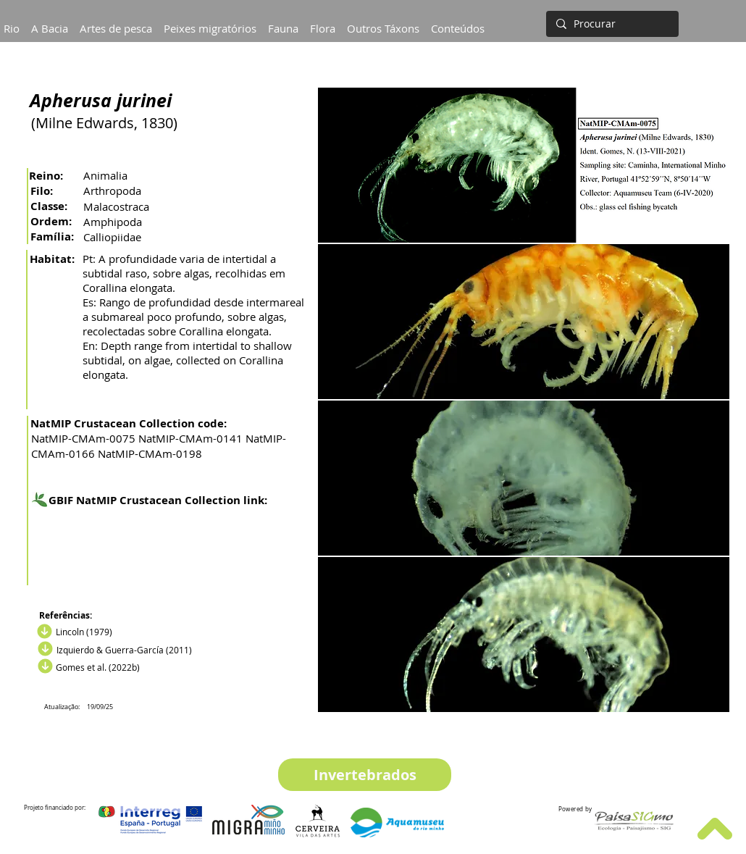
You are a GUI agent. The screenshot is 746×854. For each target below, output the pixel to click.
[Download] (43, 631)
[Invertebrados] (364, 774)
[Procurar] (611, 24)
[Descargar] (43, 649)
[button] (49, 22)
